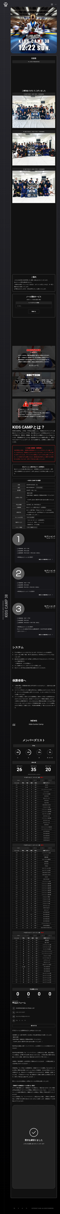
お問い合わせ (30, 1054)
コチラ (16, 1101)
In (22, 1020)
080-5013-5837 (20, 1012)
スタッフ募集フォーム (32, 527)
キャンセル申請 (30, 517)
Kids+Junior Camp (36, 724)
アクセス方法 (39, 487)
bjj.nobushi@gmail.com (23, 1016)
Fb (17, 1020)
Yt (25, 1020)
